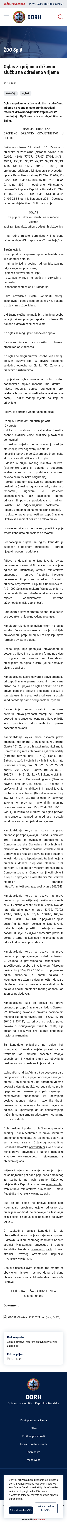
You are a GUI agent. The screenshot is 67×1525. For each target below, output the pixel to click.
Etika (34, 1428)
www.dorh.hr (37, 1147)
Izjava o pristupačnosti (33, 1444)
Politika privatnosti (33, 1436)
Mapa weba (33, 1460)
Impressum (33, 1452)
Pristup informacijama (33, 1420)
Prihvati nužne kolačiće (46, 1508)
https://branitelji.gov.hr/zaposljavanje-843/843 (33, 886)
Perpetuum (39, 1519)
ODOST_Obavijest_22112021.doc (26, 1317)
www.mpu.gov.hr (28, 1156)
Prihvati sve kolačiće (21, 1510)
